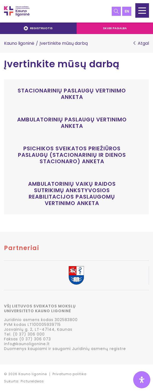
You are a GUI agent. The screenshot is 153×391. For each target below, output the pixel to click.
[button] (142, 10)
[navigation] (76, 28)
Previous (4, 275)
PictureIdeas (32, 381)
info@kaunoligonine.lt (27, 344)
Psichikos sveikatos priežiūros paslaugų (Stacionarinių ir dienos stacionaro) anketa (72, 155)
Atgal (143, 43)
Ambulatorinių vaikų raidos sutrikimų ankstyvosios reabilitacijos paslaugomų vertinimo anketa (72, 193)
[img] (142, 380)
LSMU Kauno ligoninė (16, 11)
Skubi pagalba (115, 28)
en (127, 11)
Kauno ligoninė (19, 43)
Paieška (116, 11)
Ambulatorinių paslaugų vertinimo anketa (72, 123)
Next (148, 275)
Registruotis (38, 28)
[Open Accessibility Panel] (141, 379)
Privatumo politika (70, 374)
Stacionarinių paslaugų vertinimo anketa (72, 94)
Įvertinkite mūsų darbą (62, 64)
